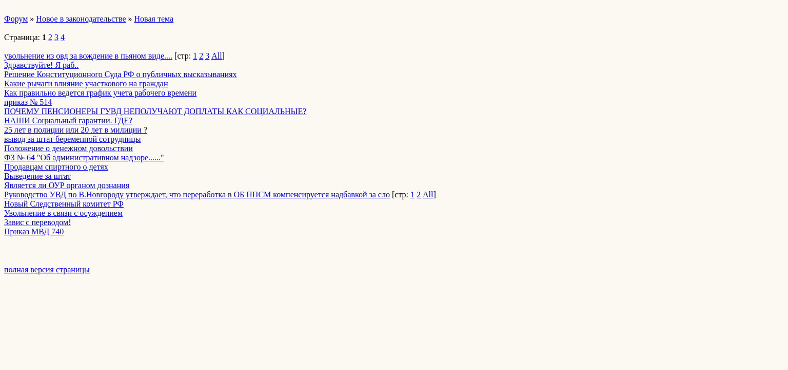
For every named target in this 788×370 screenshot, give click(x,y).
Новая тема (154, 18)
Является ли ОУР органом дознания (66, 185)
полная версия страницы (47, 269)
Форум (16, 18)
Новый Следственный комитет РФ (64, 203)
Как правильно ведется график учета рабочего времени (100, 92)
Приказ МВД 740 (34, 231)
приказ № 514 (28, 102)
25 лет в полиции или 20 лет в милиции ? (75, 129)
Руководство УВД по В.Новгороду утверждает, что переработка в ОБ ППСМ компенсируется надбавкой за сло (197, 194)
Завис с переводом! (37, 222)
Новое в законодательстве (81, 18)
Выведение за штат (37, 176)
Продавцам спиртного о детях (56, 166)
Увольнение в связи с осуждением (63, 213)
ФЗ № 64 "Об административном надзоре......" (84, 157)
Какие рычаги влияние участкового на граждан (86, 83)
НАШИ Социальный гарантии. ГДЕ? (68, 120)
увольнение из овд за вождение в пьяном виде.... (88, 55)
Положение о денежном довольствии (68, 148)
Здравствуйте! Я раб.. (41, 65)
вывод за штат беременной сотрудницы (72, 139)
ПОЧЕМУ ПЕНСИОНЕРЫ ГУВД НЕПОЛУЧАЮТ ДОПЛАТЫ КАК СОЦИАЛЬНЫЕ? (155, 111)
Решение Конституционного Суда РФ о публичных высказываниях (120, 74)
